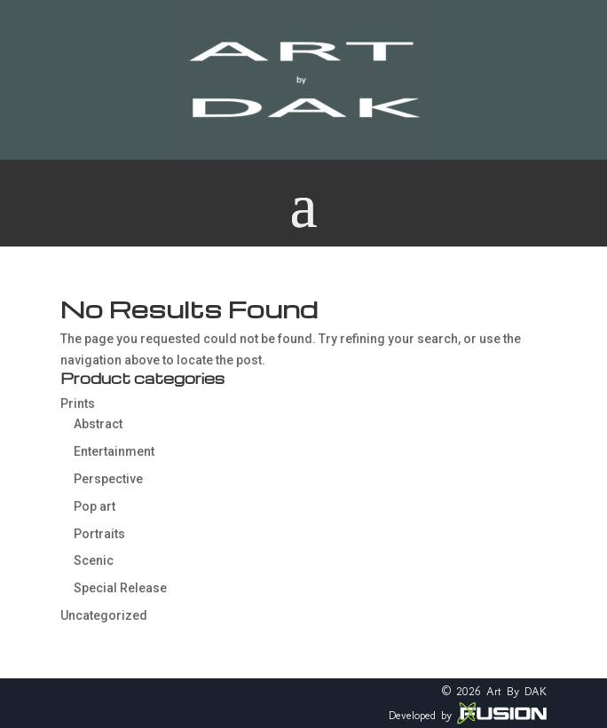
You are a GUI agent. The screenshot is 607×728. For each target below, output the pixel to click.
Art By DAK (516, 691)
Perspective (108, 479)
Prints (77, 403)
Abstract (98, 424)
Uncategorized (103, 615)
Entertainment (114, 451)
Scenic (94, 560)
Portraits (99, 534)
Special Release (120, 588)
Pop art (94, 506)
